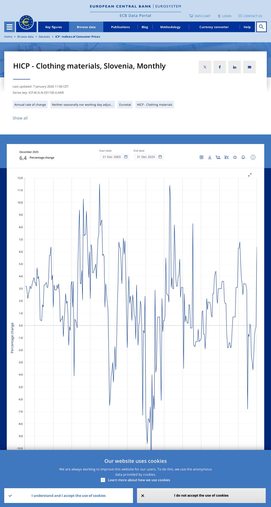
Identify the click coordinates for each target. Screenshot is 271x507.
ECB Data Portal (135, 15)
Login (226, 16)
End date (139, 150)
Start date (105, 150)
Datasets (44, 36)
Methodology (170, 27)
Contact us (253, 16)
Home (8, 36)
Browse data (86, 27)
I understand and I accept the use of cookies (69, 495)
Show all (20, 118)
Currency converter (214, 27)
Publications (120, 27)
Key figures (53, 27)
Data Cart (203, 16)
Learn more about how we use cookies (139, 480)
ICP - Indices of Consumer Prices (77, 36)
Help (247, 27)
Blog (145, 27)
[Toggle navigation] (9, 27)
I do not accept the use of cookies (201, 495)
